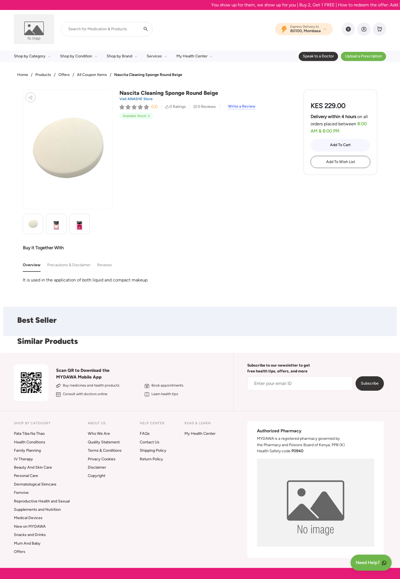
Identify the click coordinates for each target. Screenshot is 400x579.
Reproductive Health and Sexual (42, 501)
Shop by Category (32, 56)
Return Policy (151, 459)
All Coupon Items (92, 74)
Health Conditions (29, 442)
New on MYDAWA (30, 526)
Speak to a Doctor (318, 56)
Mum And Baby (27, 543)
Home (22, 74)
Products (43, 74)
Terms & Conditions (105, 450)
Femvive (21, 492)
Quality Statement (104, 442)
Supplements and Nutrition (37, 509)
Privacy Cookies (102, 459)
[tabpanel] (155, 280)
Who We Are (99, 433)
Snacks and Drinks (30, 534)
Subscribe (370, 383)
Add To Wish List (340, 161)
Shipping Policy (153, 450)
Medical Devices (28, 517)
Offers (64, 74)
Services (157, 56)
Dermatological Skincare (35, 484)
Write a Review (241, 106)
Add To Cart (340, 145)
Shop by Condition (78, 56)
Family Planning (27, 450)
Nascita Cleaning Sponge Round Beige (148, 74)
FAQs (145, 433)
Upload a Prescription (363, 56)
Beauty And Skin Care (33, 467)
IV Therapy (23, 459)
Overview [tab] (32, 265)
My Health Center (194, 56)
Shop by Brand (122, 56)
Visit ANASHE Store (135, 99)
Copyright (96, 475)
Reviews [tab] (104, 265)
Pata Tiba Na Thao (29, 433)
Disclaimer (97, 467)
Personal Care (26, 475)
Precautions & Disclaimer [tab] (69, 265)
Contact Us (149, 442)
